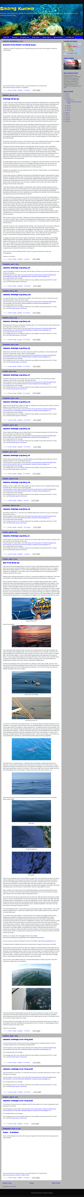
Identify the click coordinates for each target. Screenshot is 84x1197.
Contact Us (70, 37)
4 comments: (27, 90)
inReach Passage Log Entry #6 (16, 402)
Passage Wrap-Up (11, 99)
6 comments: (27, 259)
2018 (66, 112)
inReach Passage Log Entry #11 (16, 268)
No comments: (27, 286)
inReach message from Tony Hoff (18, 1040)
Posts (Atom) (13, 1186)
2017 (66, 115)
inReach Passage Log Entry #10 (17, 295)
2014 (66, 121)
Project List (24, 37)
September (69, 100)
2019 (66, 98)
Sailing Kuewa (17, 9)
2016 (66, 117)
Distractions (58, 37)
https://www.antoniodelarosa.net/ (46, 941)
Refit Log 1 (36, 37)
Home (32, 1183)
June (68, 108)
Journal (6, 37)
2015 (66, 119)
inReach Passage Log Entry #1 (16, 536)
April (68, 110)
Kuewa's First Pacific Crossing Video (19, 45)
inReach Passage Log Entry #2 (16, 509)
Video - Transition (11, 1132)
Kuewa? (15, 37)
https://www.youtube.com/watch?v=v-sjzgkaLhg (15, 87)
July (68, 105)
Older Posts (56, 1183)
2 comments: (27, 554)
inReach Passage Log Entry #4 (16, 456)
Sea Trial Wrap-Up (11, 563)
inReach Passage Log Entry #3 (16, 482)
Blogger (51, 1192)
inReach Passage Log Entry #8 (16, 348)
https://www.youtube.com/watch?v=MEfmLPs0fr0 (16, 1175)
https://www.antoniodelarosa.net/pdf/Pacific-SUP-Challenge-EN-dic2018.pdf (23, 937)
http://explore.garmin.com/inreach (18, 281)
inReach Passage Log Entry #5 (16, 429)
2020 (66, 96)
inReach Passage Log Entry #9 (16, 321)
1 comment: (26, 500)
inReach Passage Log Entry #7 (16, 375)
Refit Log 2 (46, 37)
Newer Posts (7, 1183)
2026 (66, 93)
